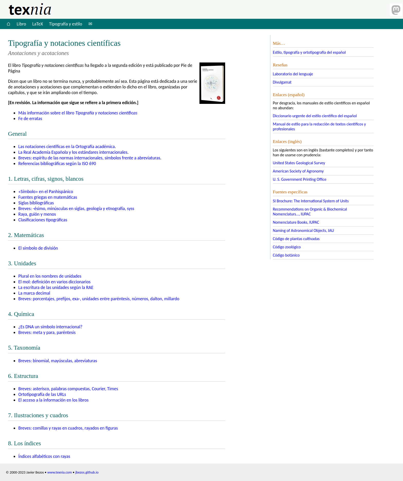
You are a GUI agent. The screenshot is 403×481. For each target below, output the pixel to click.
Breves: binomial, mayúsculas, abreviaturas (57, 361)
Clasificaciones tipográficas (42, 220)
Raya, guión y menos (37, 214)
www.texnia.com (59, 472)
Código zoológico (287, 246)
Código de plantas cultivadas (296, 238)
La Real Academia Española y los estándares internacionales (72, 152)
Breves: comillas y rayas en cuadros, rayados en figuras (68, 428)
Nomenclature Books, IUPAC (296, 222)
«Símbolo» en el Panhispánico (45, 191)
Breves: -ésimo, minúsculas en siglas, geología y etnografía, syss (76, 208)
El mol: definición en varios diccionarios (54, 282)
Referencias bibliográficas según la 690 (57, 163)
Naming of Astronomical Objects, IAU (303, 230)
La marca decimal (34, 293)
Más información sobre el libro (77, 113)
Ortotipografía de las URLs (42, 394)
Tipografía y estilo (65, 24)
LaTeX (37, 24)
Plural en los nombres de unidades (49, 276)
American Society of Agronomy (298, 171)
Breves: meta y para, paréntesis (47, 332)
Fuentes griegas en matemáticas (47, 197)
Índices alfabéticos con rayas (44, 456)
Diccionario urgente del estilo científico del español (315, 115)
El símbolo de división (38, 248)
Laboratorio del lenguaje (293, 73)
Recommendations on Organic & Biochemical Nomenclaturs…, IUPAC (310, 211)
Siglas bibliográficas (36, 203)
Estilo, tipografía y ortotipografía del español (309, 52)
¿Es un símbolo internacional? (50, 327)
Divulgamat (282, 82)
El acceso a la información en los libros (53, 400)
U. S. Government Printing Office (299, 179)
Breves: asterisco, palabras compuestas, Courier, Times (68, 389)
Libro (21, 24)
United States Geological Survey (299, 162)
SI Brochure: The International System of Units (311, 200)
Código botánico (286, 255)
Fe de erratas (30, 118)
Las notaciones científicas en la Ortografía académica (66, 146)
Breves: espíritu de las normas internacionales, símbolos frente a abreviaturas (89, 158)
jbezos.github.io (87, 472)
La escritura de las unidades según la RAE (55, 287)
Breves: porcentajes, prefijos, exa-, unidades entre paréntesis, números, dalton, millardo (98, 299)
